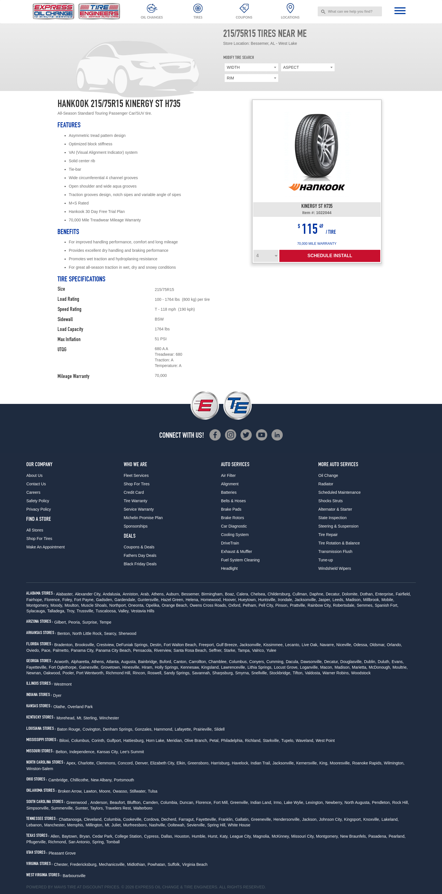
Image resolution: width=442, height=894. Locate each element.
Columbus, (238, 661)
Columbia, (169, 802)
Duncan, (187, 802)
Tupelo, (287, 740)
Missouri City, (303, 836)
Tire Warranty (135, 501)
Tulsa (153, 791)
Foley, (67, 599)
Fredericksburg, (84, 864)
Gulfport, (114, 740)
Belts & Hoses (233, 501)
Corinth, (98, 740)
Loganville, (309, 667)
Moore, (105, 791)
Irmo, (277, 802)
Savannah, (201, 673)
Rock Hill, (400, 802)
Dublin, (370, 661)
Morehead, (65, 718)
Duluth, (384, 661)
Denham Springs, (118, 729)
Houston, (182, 836)
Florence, (53, 599)
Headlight (229, 568)
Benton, (64, 633)
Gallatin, (242, 819)
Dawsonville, (311, 661)
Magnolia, (261, 836)
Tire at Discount (85, 887)
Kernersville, (307, 763)
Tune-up (325, 560)
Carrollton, (198, 661)
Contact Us (36, 484)
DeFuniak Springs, (132, 644)
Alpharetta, (80, 661)
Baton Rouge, (69, 729)
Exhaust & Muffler (236, 551)
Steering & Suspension (338, 526)
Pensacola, (143, 650)
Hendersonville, (287, 819)
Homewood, (211, 599)
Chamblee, (217, 661)
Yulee (271, 650)
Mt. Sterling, (87, 718)
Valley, (123, 611)
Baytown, (70, 836)
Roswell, (154, 673)
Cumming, (275, 661)
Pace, (46, 650)
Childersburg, (279, 594)
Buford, (166, 661)
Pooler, (69, 673)
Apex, (71, 763)
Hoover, (230, 599)
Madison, (354, 599)
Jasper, (324, 599)
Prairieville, (203, 729)
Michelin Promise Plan (143, 517)
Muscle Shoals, (94, 605)
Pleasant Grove (62, 853)
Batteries (229, 492)
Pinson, (282, 605)
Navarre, (327, 644)
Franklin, (226, 819)
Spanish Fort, (386, 605)
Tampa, (244, 650)
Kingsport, (353, 819)
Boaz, (230, 594)
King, (323, 763)
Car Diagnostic (234, 526)
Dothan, (367, 594)
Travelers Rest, (118, 808)
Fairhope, (34, 599)
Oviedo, (33, 650)
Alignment (229, 484)
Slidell (219, 729)
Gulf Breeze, (227, 644)
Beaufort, (118, 802)
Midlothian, (136, 864)
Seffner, (215, 650)
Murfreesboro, (135, 825)
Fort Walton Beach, (180, 644)
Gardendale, (125, 599)
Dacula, (292, 661)
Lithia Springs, (260, 667)
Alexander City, (88, 594)
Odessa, (360, 644)
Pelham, (250, 605)
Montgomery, (37, 605)
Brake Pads (231, 509)
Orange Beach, (175, 605)
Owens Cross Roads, (208, 605)
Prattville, (298, 605)
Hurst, (213, 836)
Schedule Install (330, 255)
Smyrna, (242, 673)
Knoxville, (371, 819)
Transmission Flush (335, 551)
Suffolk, (174, 864)
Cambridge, (58, 780)
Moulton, (72, 605)
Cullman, (300, 594)
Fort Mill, (221, 802)
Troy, (71, 611)
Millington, (94, 825)
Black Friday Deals (140, 564)
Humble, (199, 836)
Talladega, (56, 611)
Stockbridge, (280, 673)
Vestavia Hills (142, 611)
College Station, (129, 836)
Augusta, (129, 661)
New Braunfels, (353, 836)
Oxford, (234, 605)
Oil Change (328, 475)
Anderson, (99, 802)
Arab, (145, 594)
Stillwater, (138, 791)
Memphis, (75, 825)
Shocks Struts (330, 501)
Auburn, (173, 594)
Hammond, (163, 729)
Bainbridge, (148, 661)
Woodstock (361, 673)
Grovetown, (111, 667)
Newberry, (334, 802)
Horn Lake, (155, 740)
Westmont (63, 684)
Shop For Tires (39, 538)
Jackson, (310, 819)
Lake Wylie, (294, 802)
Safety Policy (37, 501)
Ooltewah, (176, 825)
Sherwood (127, 633)
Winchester (109, 718)
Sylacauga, (36, 611)
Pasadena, (377, 836)
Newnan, (34, 673)
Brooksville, (85, 644)
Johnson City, (331, 819)
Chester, (61, 864)
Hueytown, (247, 599)
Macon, (326, 667)
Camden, (151, 802)
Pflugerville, (36, 842)
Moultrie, (400, 667)
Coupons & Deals (139, 547)
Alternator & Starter (335, 509)
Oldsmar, (377, 644)
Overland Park (80, 706)
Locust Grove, (286, 667)
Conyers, (257, 661)
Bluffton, (134, 802)
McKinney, (281, 836)
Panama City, (82, 650)
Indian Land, (261, 802)
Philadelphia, (232, 740)
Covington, (92, 729)
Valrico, (258, 650)
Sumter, (82, 808)
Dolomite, (350, 594)
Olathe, (59, 706)
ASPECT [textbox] (291, 67)
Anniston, (131, 594)
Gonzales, (144, 729)
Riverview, (163, 650)
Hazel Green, (172, 599)
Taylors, (97, 808)
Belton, (62, 752)
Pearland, (397, 836)
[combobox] (350, 11)
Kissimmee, (273, 644)
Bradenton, (64, 644)
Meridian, (175, 740)
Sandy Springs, (177, 673)
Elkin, (181, 763)
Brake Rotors (232, 517)
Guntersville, (149, 599)
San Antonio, (79, 842)
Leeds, (338, 599)
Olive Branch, (196, 740)
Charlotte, (86, 763)
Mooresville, (340, 763)
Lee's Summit (132, 752)
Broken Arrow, (70, 791)
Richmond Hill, (118, 673)
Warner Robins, (336, 673)
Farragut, (187, 819)
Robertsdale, (344, 605)
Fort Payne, (84, 599)
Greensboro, (198, 763)
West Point (325, 740)
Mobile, (387, 599)
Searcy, (110, 633)
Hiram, (147, 667)
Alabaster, (64, 594)
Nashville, (157, 825)
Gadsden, (104, 599)
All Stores (34, 530)
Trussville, (85, 611)
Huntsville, (267, 599)
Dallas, (167, 836)
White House (239, 825)
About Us (34, 475)
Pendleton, (381, 802)
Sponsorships (136, 526)
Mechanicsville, (112, 864)
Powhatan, (156, 864)
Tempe (105, 622)
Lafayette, (183, 729)
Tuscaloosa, (106, 611)
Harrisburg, (220, 763)
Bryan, (85, 836)
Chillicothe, (79, 780)
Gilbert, (60, 622)
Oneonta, (136, 605)
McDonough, (380, 667)
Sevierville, (196, 825)
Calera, (243, 594)
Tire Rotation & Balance (339, 543)
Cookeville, (132, 819)
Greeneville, (261, 819)
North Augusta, (357, 802)
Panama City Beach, (114, 650)
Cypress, (152, 836)
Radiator (325, 484)
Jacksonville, (306, 599)
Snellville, (259, 673)
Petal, (214, 740)
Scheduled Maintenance (339, 492)
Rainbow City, (320, 605)
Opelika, (153, 605)
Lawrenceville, (233, 667)
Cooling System (235, 534)
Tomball (113, 842)
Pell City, (266, 605)
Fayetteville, (36, 667)
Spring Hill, (216, 825)
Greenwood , (77, 802)
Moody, (56, 605)
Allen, (55, 836)
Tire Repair (328, 534)
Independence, (82, 752)
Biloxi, (64, 740)
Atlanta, (113, 661)
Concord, (126, 763)
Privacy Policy (38, 509)
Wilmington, (394, 763)
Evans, (398, 661)
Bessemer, (190, 594)
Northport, (118, 605)
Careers (33, 492)
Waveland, (305, 740)
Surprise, (90, 622)
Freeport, (207, 644)
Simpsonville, (37, 808)
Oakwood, (52, 673)
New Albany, (101, 780)
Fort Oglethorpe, (63, 667)
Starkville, (271, 740)
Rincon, (139, 673)
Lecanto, (292, 644)
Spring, (98, 842)
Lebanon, (34, 825)
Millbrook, (371, 599)
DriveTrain (230, 543)
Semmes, (365, 605)
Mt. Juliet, (113, 825)
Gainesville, (89, 667)
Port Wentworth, (90, 673)
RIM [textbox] (230, 78)
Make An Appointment (45, 547)
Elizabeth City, (162, 763)
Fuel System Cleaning (240, 560)
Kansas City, (108, 752)
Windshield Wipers (334, 568)
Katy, (224, 836)
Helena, (192, 599)
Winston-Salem (39, 768)
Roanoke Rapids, (367, 763)
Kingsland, (210, 667)
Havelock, (240, 763)
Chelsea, (258, 594)
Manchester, (55, 825)
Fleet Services (136, 475)
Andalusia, (112, 594)
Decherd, (169, 819)
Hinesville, (131, 667)
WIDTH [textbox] (233, 67)
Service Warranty (139, 509)
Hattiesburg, (133, 740)
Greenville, (239, 802)
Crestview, (106, 644)
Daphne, (317, 594)
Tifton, (298, 673)
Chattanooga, (70, 819)
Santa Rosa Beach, (190, 650)
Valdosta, (313, 673)
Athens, (158, 594)
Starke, (230, 650)
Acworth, (61, 661)
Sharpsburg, (223, 673)
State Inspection (332, 517)
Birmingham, (212, 594)
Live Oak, (310, 644)
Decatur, (333, 594)
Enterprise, (384, 594)
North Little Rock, (87, 633)
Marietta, (359, 667)
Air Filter (228, 475)
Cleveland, (93, 819)
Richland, (253, 740)
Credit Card (134, 492)
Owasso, (120, 791)
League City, (241, 836)
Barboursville (74, 875)
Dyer (57, 695)
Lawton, (91, 791)
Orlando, (394, 644)
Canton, (180, 661)
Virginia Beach (194, 864)
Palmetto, (61, 650)
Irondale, (285, 599)
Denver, (142, 763)
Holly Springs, (167, 667)
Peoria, (74, 622)
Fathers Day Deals (140, 555)
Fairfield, (403, 594)
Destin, (156, 644)
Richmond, (57, 842)
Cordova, (152, 819)
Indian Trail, (261, 763)
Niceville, (344, 644)
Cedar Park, (103, 836)
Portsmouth (124, 780)
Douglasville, (351, 661)
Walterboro (143, 808)
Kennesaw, (190, 667)
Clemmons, (106, 763)
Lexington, (315, 802)
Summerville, (62, 808)
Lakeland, (390, 819)
